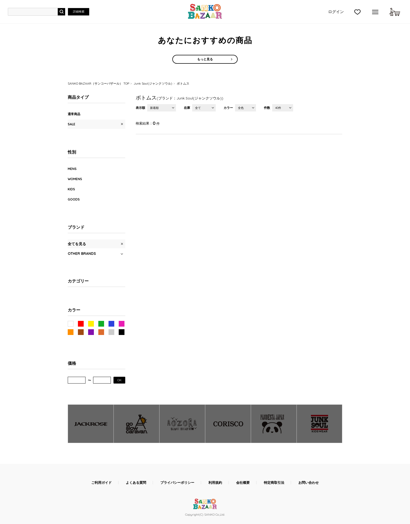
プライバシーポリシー (177, 482)
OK (119, 380)
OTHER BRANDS (82, 253)
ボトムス (183, 83)
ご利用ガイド (101, 482)
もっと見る (205, 59)
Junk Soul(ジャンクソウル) (153, 83)
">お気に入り (357, 12)
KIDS (71, 189)
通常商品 (74, 114)
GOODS (74, 199)
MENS (72, 169)
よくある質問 (136, 482)
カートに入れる (394, 12)
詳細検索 (78, 11)
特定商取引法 (274, 482)
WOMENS (75, 179)
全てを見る (77, 244)
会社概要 (243, 482)
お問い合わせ (308, 482)
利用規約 (215, 482)
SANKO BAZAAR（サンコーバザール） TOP (98, 83)
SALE (71, 124)
